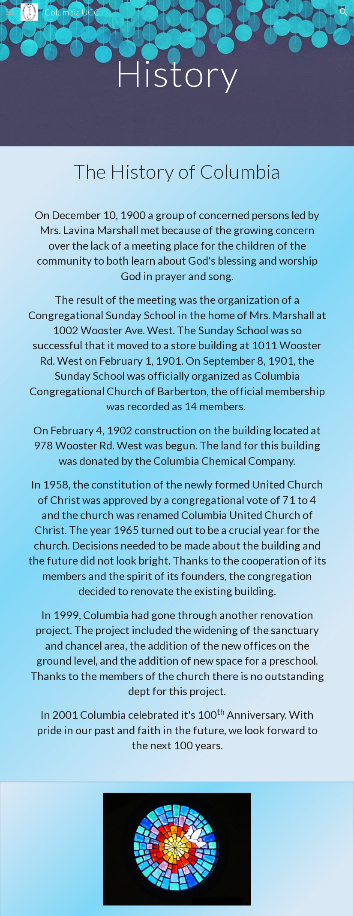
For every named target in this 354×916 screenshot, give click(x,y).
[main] (177, 73)
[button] (10, 12)
